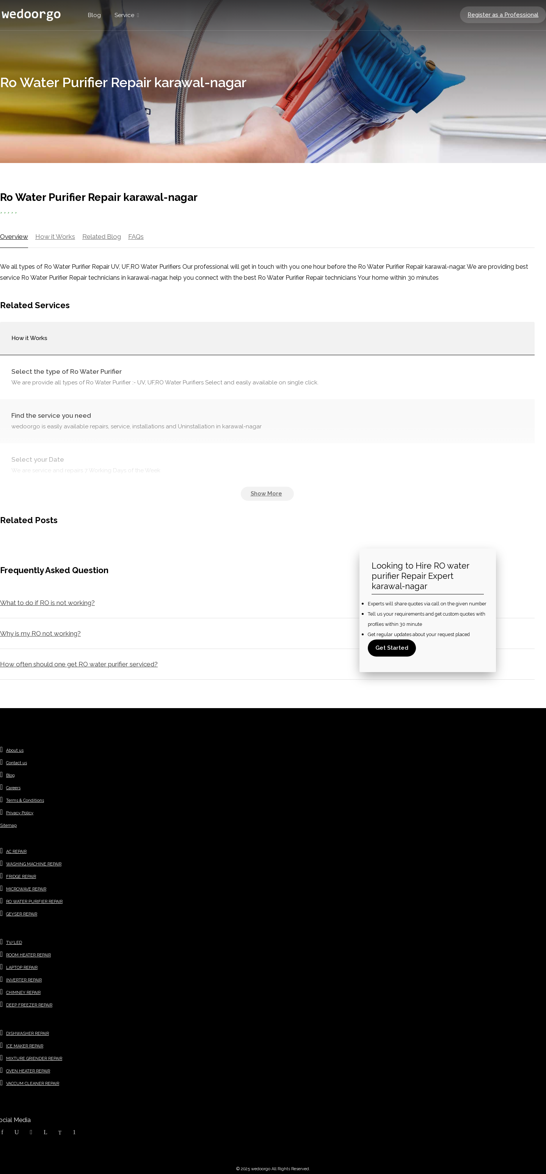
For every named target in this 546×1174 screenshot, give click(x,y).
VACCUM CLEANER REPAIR (32, 1083)
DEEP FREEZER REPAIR (29, 1005)
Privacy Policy (19, 812)
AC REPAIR (16, 851)
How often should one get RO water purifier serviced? (79, 664)
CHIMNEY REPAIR (23, 992)
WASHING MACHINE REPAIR (33, 864)
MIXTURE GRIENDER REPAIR (34, 1058)
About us (15, 750)
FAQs (136, 236)
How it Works (55, 236)
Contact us (16, 762)
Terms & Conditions (25, 800)
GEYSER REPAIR (21, 914)
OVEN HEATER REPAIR (28, 1071)
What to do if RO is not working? (47, 603)
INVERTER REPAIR (24, 980)
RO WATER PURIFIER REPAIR (34, 901)
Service (124, 15)
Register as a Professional (503, 14)
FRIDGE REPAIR (21, 876)
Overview (14, 236)
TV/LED (14, 942)
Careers (13, 787)
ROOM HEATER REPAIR (28, 955)
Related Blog (101, 236)
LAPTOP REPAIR (22, 967)
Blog (94, 15)
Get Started (391, 647)
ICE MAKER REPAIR (24, 1046)
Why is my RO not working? (40, 633)
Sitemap (8, 825)
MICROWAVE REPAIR (26, 889)
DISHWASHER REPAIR (27, 1033)
